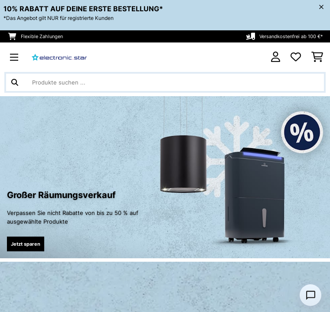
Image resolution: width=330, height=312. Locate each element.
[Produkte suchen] (165, 82)
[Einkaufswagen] (317, 57)
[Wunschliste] (296, 57)
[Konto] (275, 57)
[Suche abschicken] (14, 82)
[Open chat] (310, 295)
